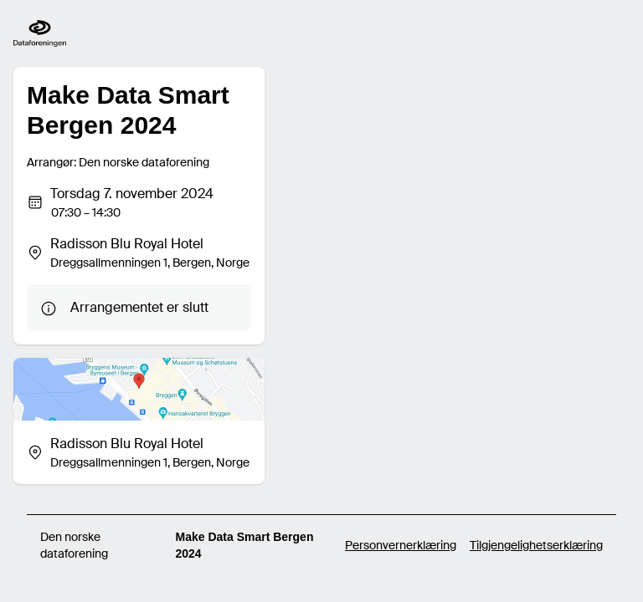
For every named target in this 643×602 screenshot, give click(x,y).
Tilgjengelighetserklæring (536, 545)
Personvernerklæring (400, 545)
